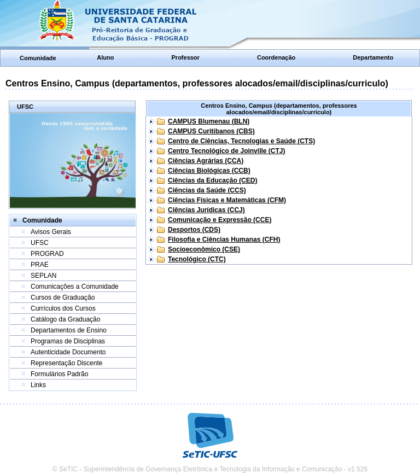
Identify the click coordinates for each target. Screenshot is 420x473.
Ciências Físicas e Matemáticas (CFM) (227, 200)
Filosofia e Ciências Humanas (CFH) (224, 239)
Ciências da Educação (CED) (212, 180)
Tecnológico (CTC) (197, 259)
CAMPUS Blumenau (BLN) (208, 121)
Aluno (105, 57)
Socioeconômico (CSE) (204, 249)
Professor (186, 57)
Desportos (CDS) (194, 229)
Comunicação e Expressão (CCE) (219, 220)
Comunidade (38, 58)
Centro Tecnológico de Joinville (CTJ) (226, 151)
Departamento (373, 57)
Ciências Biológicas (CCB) (209, 170)
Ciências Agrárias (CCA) (205, 161)
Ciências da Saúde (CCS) (207, 190)
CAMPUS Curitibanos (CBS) (211, 131)
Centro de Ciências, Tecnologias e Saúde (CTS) (241, 141)
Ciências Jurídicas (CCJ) (206, 210)
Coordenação (276, 57)
